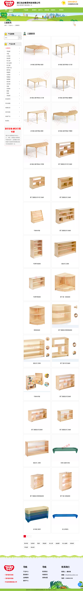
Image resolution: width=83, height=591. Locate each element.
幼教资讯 (45, 576)
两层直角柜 (37, 330)
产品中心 (25, 573)
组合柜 (8, 81)
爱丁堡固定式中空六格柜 (65, 164)
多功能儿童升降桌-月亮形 (37, 164)
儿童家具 (7, 48)
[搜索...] (11, 38)
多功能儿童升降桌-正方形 (37, 97)
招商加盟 (45, 579)
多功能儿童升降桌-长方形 (65, 64)
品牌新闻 (25, 579)
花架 (8, 86)
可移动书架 (37, 230)
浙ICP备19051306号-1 (51, 589)
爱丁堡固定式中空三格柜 (37, 197)
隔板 (8, 91)
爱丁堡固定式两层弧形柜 (65, 330)
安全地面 (7, 103)
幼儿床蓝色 (65, 529)
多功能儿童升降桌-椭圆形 (65, 97)
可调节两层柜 (37, 297)
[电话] (63, 3)
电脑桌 (8, 77)
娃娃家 (8, 58)
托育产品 (9, 67)
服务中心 (25, 582)
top (79, 584)
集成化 (7, 120)
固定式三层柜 (65, 263)
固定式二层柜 (37, 463)
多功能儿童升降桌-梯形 (36, 131)
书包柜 (8, 51)
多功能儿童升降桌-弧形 (36, 64)
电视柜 (8, 79)
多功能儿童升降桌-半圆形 (65, 131)
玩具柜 (8, 74)
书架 (8, 53)
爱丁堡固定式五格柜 (65, 396)
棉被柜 (8, 72)
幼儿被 (8, 65)
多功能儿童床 (37, 529)
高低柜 (8, 95)
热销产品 (7, 116)
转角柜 (8, 88)
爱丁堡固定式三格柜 (65, 197)
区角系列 (7, 99)
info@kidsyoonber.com (71, 575)
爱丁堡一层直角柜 (65, 297)
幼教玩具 (7, 107)
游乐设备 (7, 112)
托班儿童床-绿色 (65, 463)
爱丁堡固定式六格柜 (65, 230)
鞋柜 (8, 93)
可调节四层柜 (37, 263)
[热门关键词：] (20, 37)
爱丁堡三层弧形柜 (65, 496)
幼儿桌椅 (9, 63)
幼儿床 (8, 60)
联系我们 (45, 573)
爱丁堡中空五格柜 (65, 363)
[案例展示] (41, 17)
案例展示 (25, 576)
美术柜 (8, 84)
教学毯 (8, 70)
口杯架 (8, 56)
